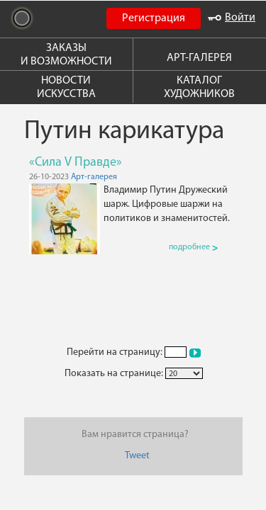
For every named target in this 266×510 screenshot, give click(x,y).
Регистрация (153, 18)
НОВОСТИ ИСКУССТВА (66, 87)
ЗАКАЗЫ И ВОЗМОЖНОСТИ (66, 54)
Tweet (137, 455)
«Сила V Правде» (75, 162)
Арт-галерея (94, 177)
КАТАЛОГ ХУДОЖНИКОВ (199, 87)
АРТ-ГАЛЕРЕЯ (199, 58)
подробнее (193, 247)
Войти (231, 17)
